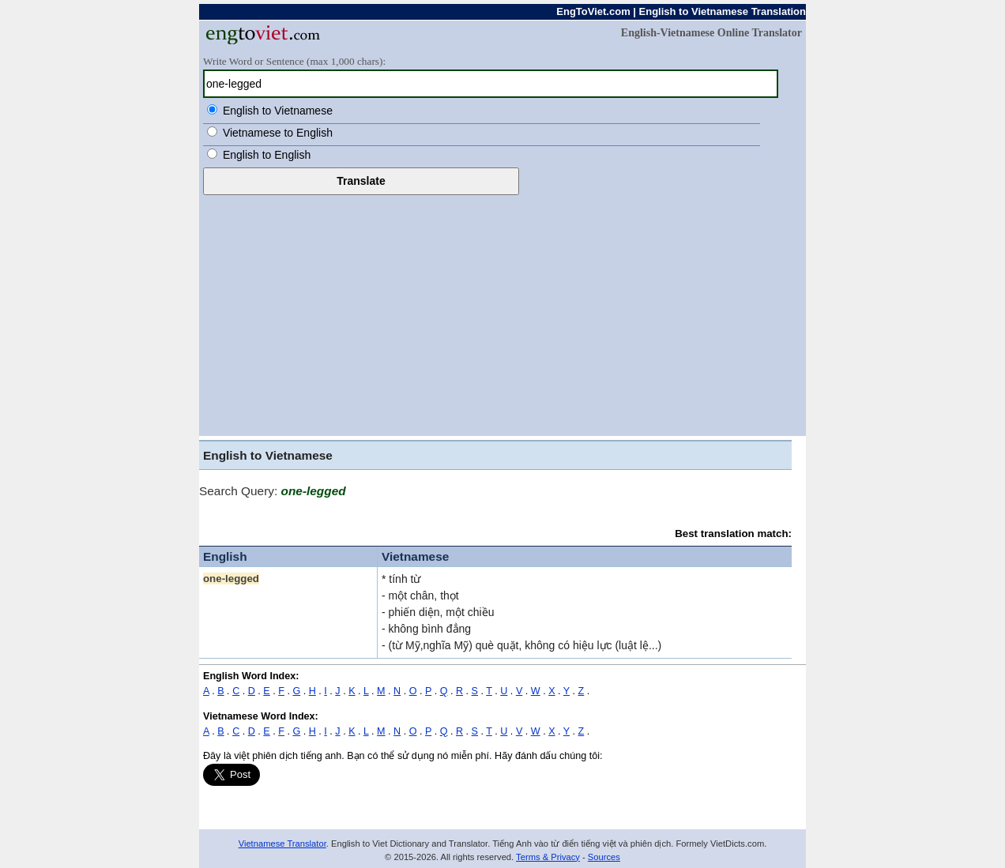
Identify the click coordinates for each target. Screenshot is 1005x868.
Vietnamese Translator (282, 843)
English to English (267, 154)
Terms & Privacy (548, 857)
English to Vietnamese (278, 110)
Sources (604, 857)
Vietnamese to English (278, 132)
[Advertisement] (502, 313)
